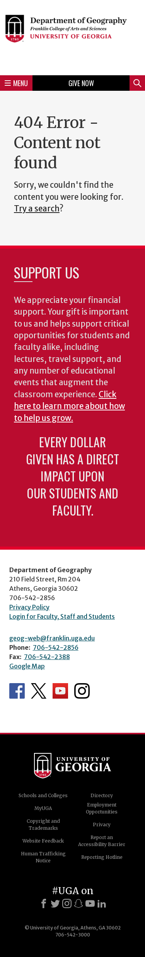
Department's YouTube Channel (60, 691)
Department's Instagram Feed (82, 691)
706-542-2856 (55, 647)
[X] (55, 903)
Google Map (27, 666)
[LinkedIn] (101, 903)
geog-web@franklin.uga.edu (52, 638)
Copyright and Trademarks (43, 824)
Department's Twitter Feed (38, 691)
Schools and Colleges (43, 795)
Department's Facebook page (17, 691)
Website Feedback (43, 841)
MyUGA (43, 808)
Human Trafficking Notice (43, 857)
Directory (101, 795)
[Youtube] (90, 903)
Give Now (81, 83)
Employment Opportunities (102, 808)
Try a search (37, 209)
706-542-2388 (47, 657)
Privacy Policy (29, 607)
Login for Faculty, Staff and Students (62, 616)
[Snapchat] (78, 903)
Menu (16, 83)
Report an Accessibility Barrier (101, 840)
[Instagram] (67, 903)
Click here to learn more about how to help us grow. (69, 406)
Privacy (102, 824)
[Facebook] (43, 903)
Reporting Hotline (102, 857)
